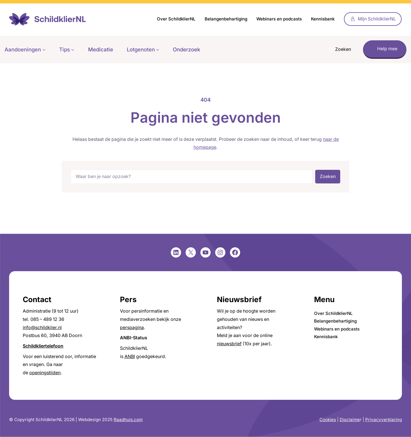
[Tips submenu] (72, 49)
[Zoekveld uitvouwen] (338, 49)
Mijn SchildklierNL (377, 19)
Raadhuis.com (128, 419)
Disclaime (350, 419)
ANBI (129, 356)
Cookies (327, 419)
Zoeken (328, 176)
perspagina (132, 327)
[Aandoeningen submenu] (43, 49)
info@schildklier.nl (42, 327)
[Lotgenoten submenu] (157, 49)
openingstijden (45, 372)
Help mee (387, 48)
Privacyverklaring (383, 419)
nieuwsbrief (229, 343)
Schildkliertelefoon (43, 346)
